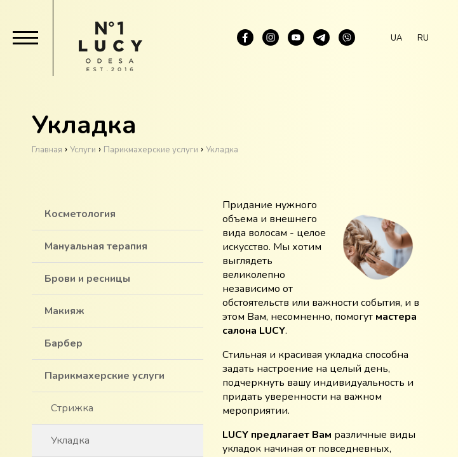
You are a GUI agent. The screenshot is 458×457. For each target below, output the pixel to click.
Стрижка (72, 408)
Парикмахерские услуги (104, 376)
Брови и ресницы (87, 279)
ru (423, 38)
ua (396, 38)
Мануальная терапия (95, 246)
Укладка (70, 440)
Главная (47, 150)
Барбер (63, 343)
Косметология (80, 214)
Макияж (64, 311)
